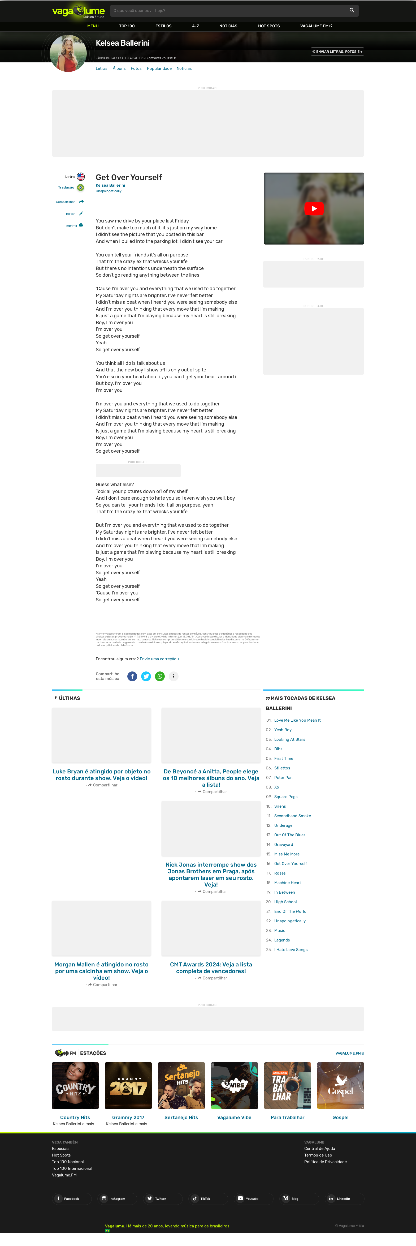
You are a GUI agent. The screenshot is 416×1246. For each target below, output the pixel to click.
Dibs (278, 749)
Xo (276, 787)
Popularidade (159, 68)
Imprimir (71, 226)
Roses (280, 873)
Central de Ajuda (319, 1148)
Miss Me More (287, 854)
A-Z (195, 26)
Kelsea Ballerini (123, 43)
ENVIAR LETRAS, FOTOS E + (339, 52)
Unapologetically (290, 921)
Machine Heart (287, 882)
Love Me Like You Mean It (297, 720)
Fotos (136, 68)
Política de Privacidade (325, 1161)
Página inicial (106, 58)
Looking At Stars (289, 739)
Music (279, 930)
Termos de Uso (318, 1155)
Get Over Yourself (290, 863)
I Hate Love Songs (291, 949)
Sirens (280, 806)
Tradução (71, 187)
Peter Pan (283, 777)
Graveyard (283, 844)
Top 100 (127, 26)
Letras (101, 68)
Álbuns (119, 68)
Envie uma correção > (159, 659)
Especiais (61, 1148)
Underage (283, 825)
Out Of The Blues (290, 835)
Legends (282, 940)
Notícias (228, 26)
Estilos (163, 26)
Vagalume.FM (314, 26)
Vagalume (78, 11)
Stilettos (282, 768)
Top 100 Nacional (68, 1161)
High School (285, 902)
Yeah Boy (283, 729)
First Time (283, 758)
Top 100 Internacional (72, 1168)
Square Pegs (286, 796)
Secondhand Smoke (292, 815)
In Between (284, 892)
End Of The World (290, 911)
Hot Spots (269, 26)
